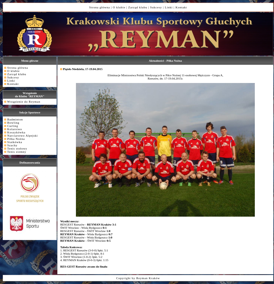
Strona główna (99, 7)
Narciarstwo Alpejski (22, 135)
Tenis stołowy (17, 148)
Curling (12, 125)
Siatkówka (14, 142)
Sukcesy (156, 7)
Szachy (12, 145)
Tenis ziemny (16, 151)
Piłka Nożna (16, 138)
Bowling (13, 122)
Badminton (15, 119)
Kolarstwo (14, 129)
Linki (169, 7)
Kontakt (181, 7)
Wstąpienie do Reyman (24, 101)
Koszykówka (16, 132)
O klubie (119, 7)
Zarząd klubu (137, 7)
